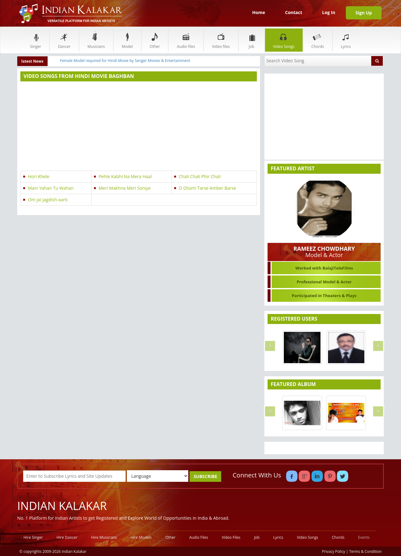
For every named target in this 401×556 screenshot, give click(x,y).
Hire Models (141, 537)
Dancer (64, 40)
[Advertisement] (138, 127)
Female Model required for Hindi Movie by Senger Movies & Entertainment (125, 60)
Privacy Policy (333, 551)
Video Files (231, 537)
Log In (328, 12)
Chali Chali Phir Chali (200, 176)
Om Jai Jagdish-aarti (48, 200)
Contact (293, 12)
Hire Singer (33, 537)
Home (258, 12)
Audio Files (198, 537)
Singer (35, 40)
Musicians (96, 40)
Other (155, 40)
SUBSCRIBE (205, 476)
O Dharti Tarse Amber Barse (207, 188)
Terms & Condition (365, 551)
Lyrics (346, 40)
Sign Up (364, 13)
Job (251, 40)
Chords (317, 40)
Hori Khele (38, 176)
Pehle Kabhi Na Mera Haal (125, 176)
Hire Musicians (104, 537)
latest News (32, 61)
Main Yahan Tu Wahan (51, 188)
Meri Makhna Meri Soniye (125, 188)
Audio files (186, 40)
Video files (221, 40)
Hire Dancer (66, 537)
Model (127, 40)
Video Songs (283, 40)
